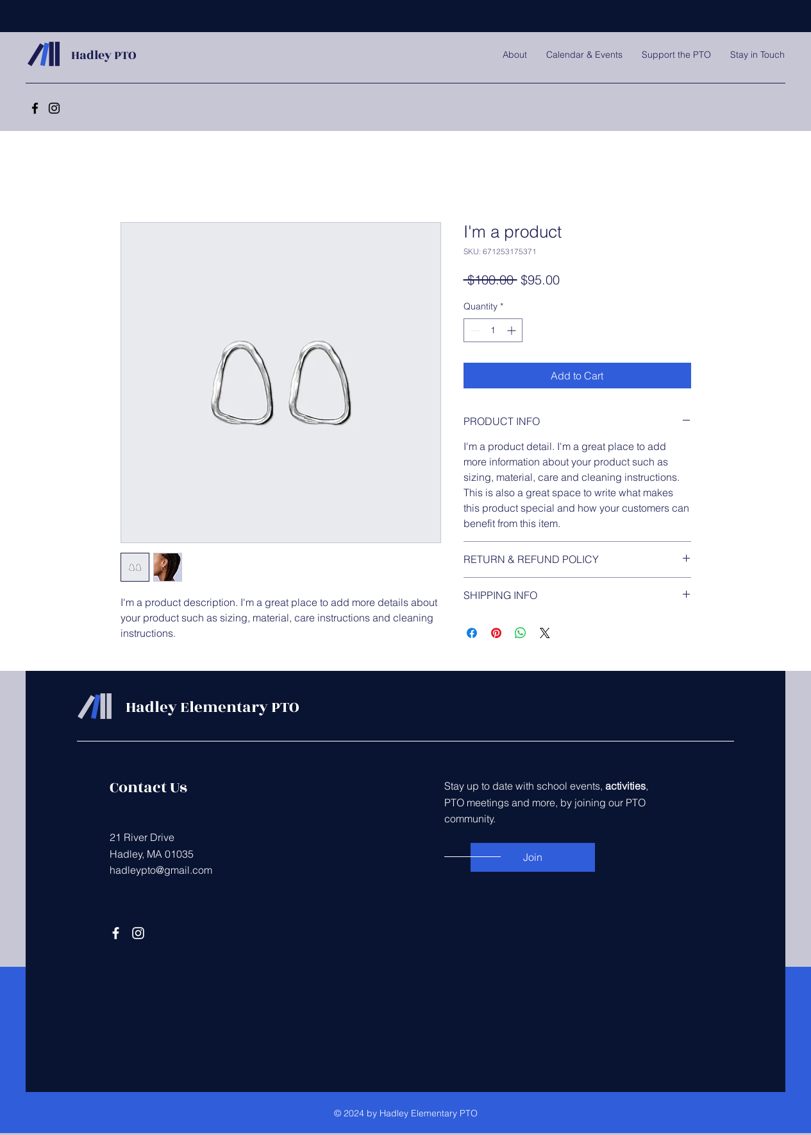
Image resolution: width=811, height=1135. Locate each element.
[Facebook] (35, 108)
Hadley (91, 55)
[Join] (533, 857)
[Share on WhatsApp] (520, 633)
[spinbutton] (493, 330)
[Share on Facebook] (472, 633)
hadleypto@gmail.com (161, 869)
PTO (124, 55)
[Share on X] (545, 633)
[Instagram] (54, 108)
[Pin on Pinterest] (496, 633)
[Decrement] (473, 330)
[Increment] (513, 330)
